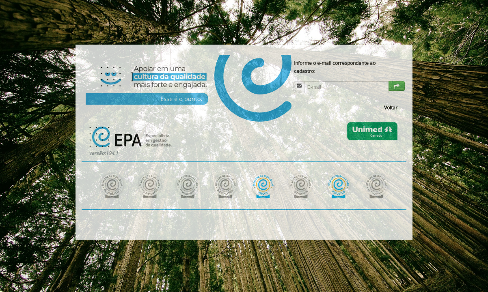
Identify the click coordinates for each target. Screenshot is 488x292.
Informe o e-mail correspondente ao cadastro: (335, 67)
